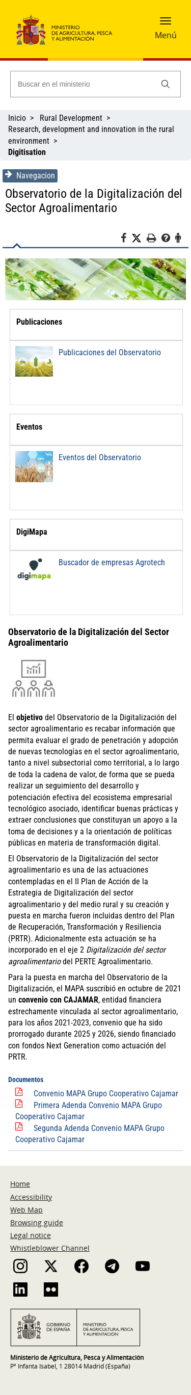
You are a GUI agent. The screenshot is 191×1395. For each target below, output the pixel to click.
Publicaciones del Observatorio (110, 352)
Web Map (26, 1210)
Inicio (17, 118)
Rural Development (71, 118)
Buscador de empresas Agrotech (112, 562)
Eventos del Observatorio (100, 457)
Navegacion (30, 175)
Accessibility (31, 1197)
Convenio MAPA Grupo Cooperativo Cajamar (106, 1093)
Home (20, 1184)
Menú (166, 35)
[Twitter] (139, 238)
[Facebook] (126, 239)
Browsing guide (36, 1222)
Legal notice (30, 1235)
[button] (165, 24)
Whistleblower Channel (50, 1248)
